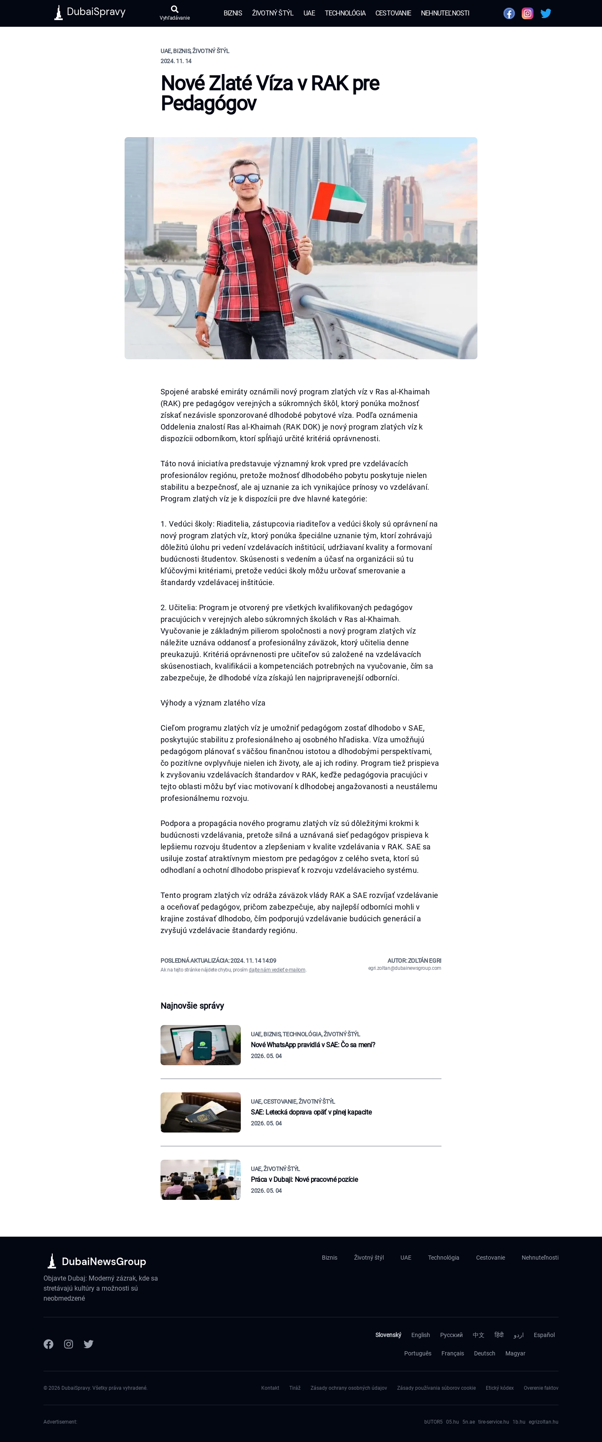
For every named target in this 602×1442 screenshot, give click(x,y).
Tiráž (295, 1388)
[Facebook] (48, 1344)
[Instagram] (69, 1344)
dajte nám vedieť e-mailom (277, 970)
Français (452, 1353)
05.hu (452, 1422)
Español (544, 1335)
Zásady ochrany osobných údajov (349, 1388)
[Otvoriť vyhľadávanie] (174, 13)
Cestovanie (393, 13)
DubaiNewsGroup (104, 1261)
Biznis (233, 13)
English (420, 1335)
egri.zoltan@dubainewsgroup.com (405, 968)
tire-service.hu (493, 1422)
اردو (519, 1335)
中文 (479, 1335)
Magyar (515, 1353)
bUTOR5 (433, 1422)
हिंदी (499, 1335)
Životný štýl (272, 13)
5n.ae (468, 1422)
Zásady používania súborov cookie (436, 1388)
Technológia (345, 13)
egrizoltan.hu (544, 1422)
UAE (309, 13)
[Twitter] (89, 1344)
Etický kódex (500, 1388)
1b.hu (519, 1422)
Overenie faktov (541, 1388)
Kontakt (270, 1388)
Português (417, 1353)
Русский (451, 1335)
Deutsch (484, 1353)
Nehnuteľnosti (445, 13)
